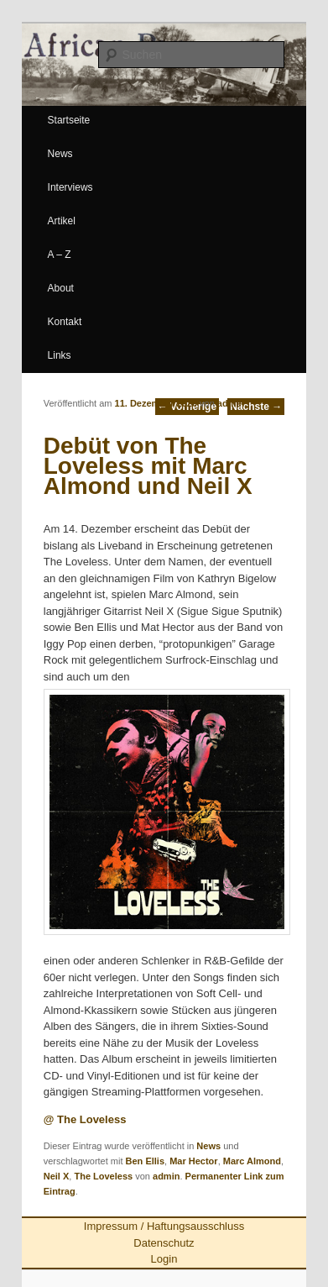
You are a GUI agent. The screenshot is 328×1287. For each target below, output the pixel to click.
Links (59, 355)
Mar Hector (193, 1161)
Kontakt (65, 322)
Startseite (69, 120)
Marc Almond (252, 1161)
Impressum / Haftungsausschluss (164, 1226)
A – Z (59, 254)
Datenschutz (163, 1243)
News (60, 154)
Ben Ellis (145, 1161)
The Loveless (103, 1176)
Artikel (61, 221)
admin (230, 403)
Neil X (57, 1176)
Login (164, 1259)
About (61, 288)
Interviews (70, 187)
